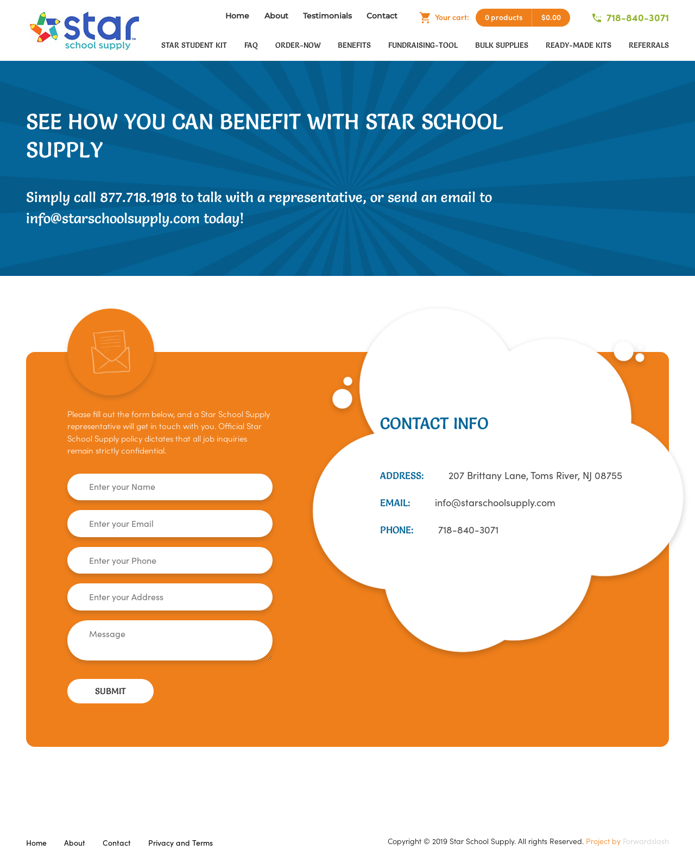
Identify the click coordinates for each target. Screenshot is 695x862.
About (276, 16)
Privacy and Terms (180, 843)
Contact (382, 16)
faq (251, 45)
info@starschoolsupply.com (495, 502)
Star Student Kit (194, 45)
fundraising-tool (423, 45)
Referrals (649, 45)
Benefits (354, 45)
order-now (297, 45)
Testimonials (327, 16)
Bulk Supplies (501, 45)
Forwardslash (646, 841)
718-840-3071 (630, 17)
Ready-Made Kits (578, 45)
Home (237, 16)
